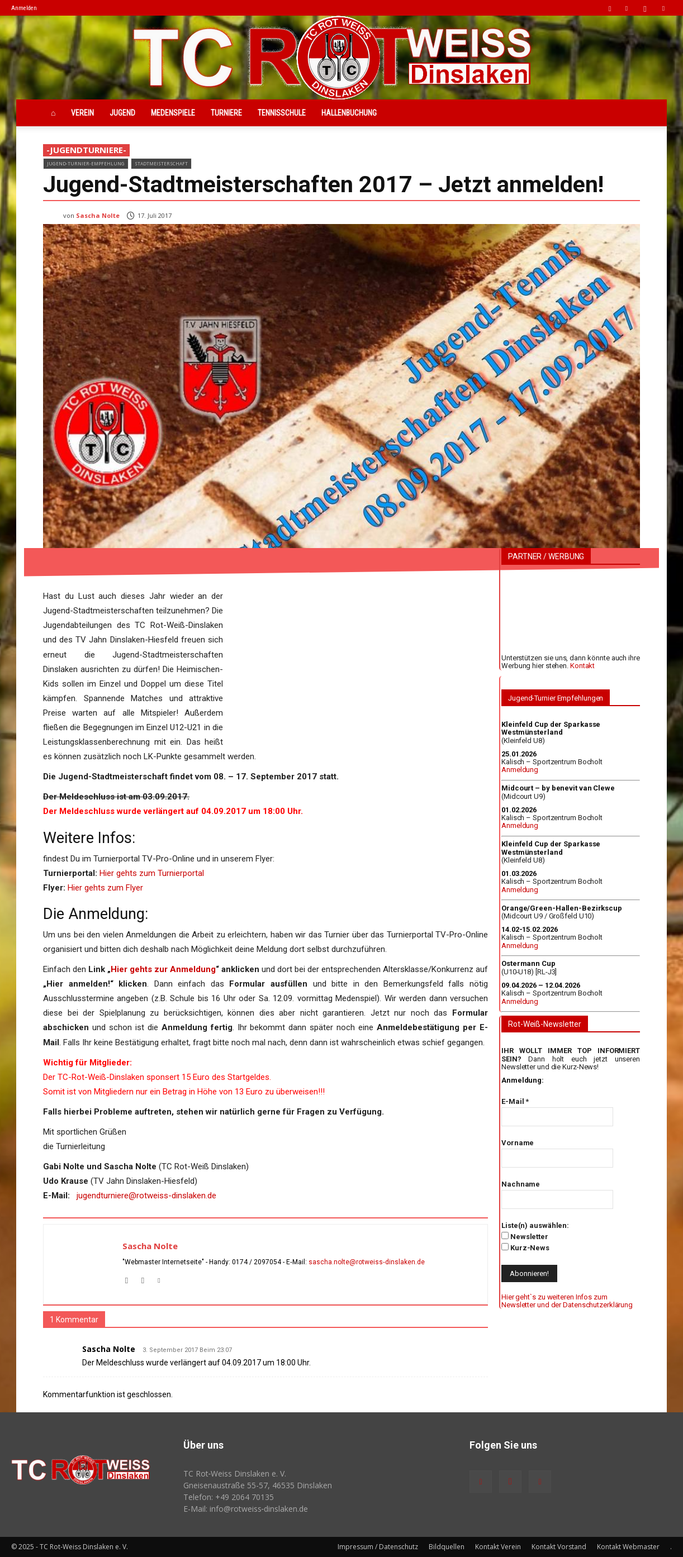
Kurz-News (525, 1247)
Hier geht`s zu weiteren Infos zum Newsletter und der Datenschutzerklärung (567, 1301)
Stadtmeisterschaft (161, 163)
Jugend (122, 112)
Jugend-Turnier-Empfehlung (86, 163)
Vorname (517, 1143)
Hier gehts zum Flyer (105, 888)
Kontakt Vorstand (559, 1546)
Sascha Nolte (98, 215)
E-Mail (515, 1101)
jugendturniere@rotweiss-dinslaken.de (146, 1196)
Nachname (520, 1184)
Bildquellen (446, 1546)
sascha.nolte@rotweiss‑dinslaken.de (367, 1262)
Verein (82, 112)
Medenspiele (173, 112)
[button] (609, 7)
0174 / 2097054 (256, 1262)
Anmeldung (519, 769)
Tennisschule (282, 112)
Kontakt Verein (498, 1546)
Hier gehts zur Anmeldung (163, 969)
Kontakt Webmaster (628, 1546)
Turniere (226, 112)
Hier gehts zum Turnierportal (151, 873)
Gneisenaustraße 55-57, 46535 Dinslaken (257, 1485)
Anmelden (24, 8)
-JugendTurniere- (86, 150)
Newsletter (524, 1236)
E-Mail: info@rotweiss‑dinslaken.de (246, 1508)
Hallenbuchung (349, 112)
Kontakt (582, 665)
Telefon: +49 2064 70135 (228, 1497)
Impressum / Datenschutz (378, 1546)
